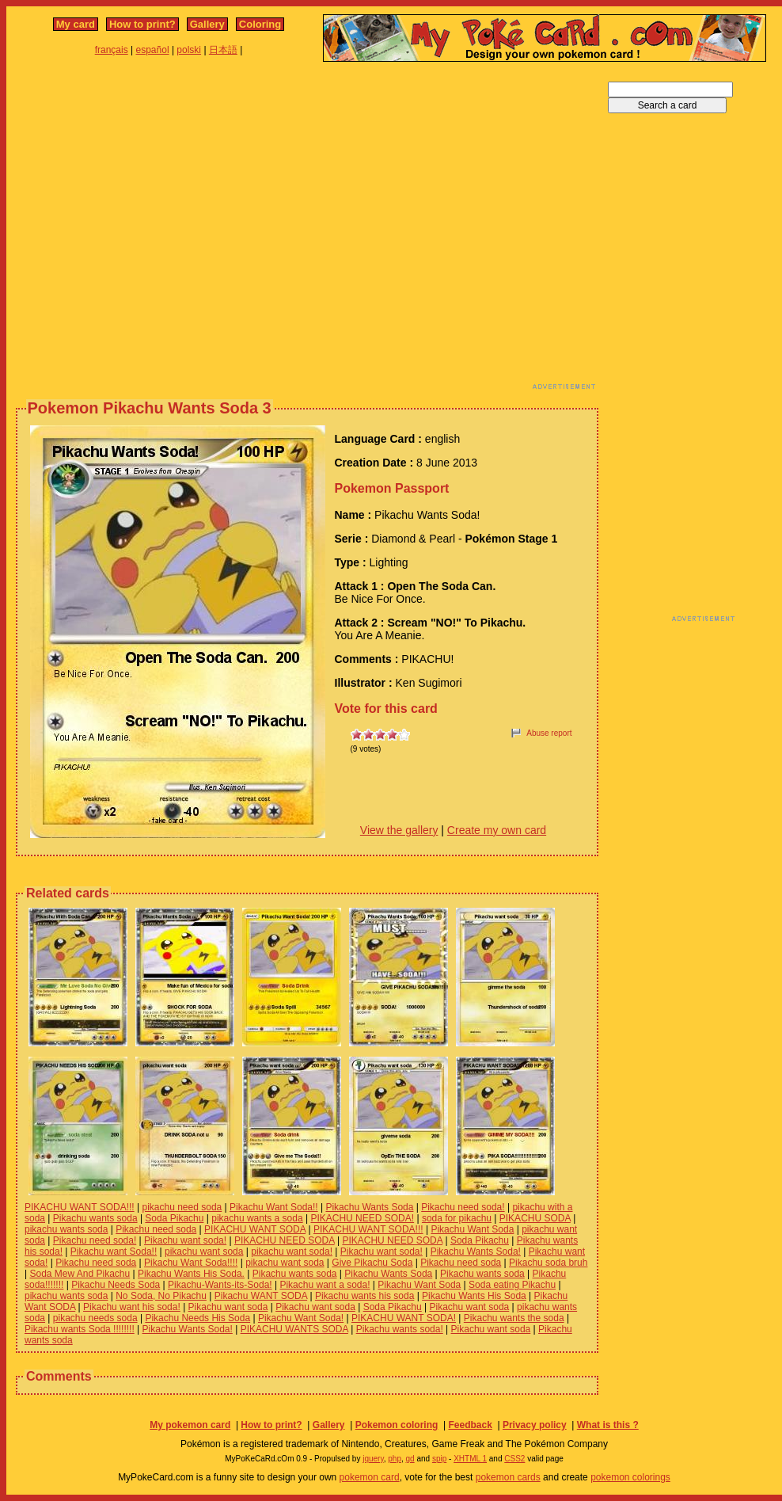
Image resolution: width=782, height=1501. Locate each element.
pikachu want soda (204, 1251)
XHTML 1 (470, 1458)
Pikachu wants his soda (364, 1295)
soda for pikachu (457, 1218)
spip (439, 1458)
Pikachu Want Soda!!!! (190, 1262)
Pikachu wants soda (95, 1218)
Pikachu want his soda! (131, 1306)
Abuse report (548, 733)
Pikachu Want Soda (472, 1229)
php (394, 1458)
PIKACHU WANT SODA (255, 1229)
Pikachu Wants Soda (369, 1207)
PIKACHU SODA (535, 1218)
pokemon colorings (630, 1477)
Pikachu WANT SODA (260, 1295)
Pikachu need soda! (462, 1207)
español (152, 49)
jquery (373, 1458)
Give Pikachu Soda (372, 1262)
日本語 (223, 49)
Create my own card (496, 830)
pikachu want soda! (291, 1251)
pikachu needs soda (95, 1318)
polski (189, 49)
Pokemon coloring (396, 1425)
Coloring (260, 24)
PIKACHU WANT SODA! (403, 1318)
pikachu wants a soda (256, 1218)
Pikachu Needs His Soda (197, 1318)
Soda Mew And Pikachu (79, 1273)
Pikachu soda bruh (548, 1262)
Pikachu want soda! (185, 1240)
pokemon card (370, 1477)
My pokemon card (190, 1425)
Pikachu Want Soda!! (274, 1207)
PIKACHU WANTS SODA (294, 1329)
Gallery (207, 24)
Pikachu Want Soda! (301, 1318)
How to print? (142, 24)
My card (75, 24)
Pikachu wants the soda (514, 1318)
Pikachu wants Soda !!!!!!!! (80, 1329)
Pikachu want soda (228, 1306)
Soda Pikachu (174, 1218)
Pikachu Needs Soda (115, 1284)
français (111, 49)
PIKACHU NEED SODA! (362, 1218)
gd (410, 1458)
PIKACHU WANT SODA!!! (80, 1207)
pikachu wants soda (66, 1229)
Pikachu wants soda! (399, 1329)
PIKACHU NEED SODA (284, 1240)
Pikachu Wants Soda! (476, 1251)
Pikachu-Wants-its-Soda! (220, 1284)
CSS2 (514, 1458)
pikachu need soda (182, 1207)
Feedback (470, 1425)
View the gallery (399, 830)
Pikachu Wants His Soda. (191, 1273)
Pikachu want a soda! (324, 1284)
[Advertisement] (148, 230)
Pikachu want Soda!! (113, 1251)
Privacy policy (535, 1425)
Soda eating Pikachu (512, 1284)
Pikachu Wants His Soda (474, 1295)
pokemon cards (508, 1477)
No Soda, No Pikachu (161, 1295)
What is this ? (608, 1425)
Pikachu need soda (156, 1229)
